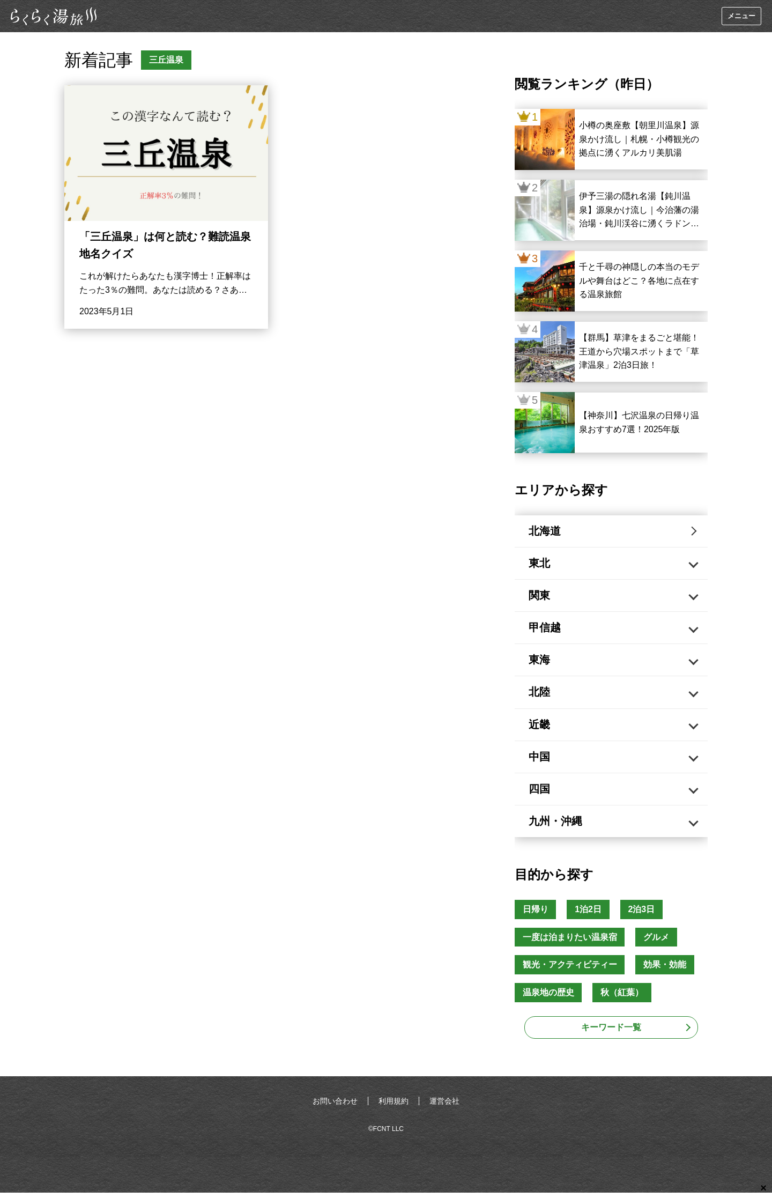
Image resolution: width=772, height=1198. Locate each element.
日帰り (535, 914)
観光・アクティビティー (570, 969)
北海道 (546, 531)
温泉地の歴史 (548, 997)
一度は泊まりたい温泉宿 (570, 941)
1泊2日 (588, 914)
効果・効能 (665, 969)
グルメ (657, 941)
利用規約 (393, 1106)
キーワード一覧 (611, 1032)
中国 (540, 760)
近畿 (540, 728)
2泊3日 (642, 914)
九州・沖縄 (556, 826)
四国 (540, 793)
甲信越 (546, 629)
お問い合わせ (335, 1106)
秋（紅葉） (622, 997)
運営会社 (444, 1106)
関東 (540, 597)
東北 (540, 564)
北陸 (540, 695)
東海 (540, 662)
